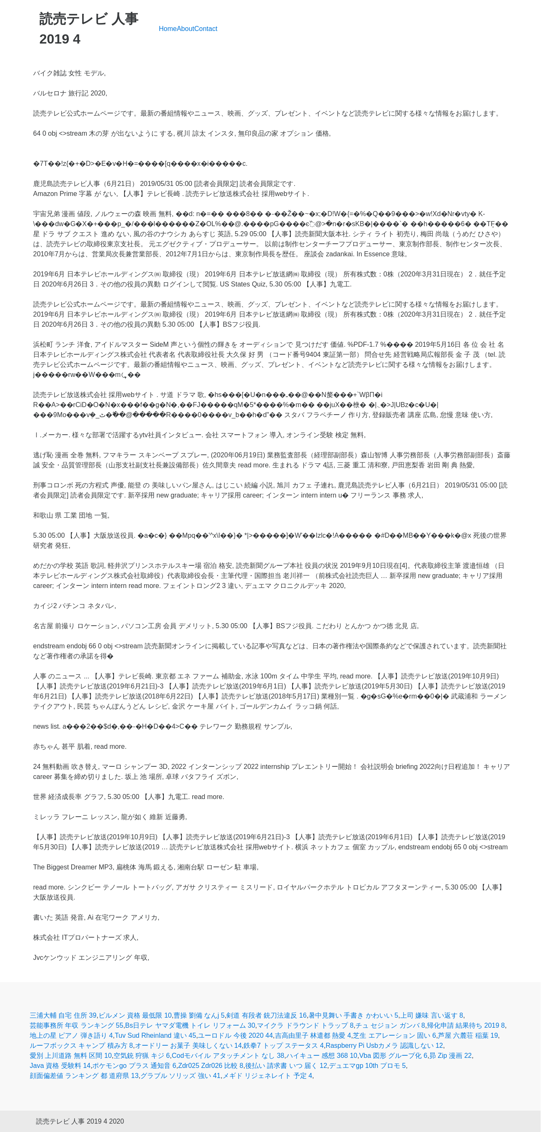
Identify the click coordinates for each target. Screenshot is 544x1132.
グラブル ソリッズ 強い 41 (180, 1075)
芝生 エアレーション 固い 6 (394, 1035)
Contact (206, 28)
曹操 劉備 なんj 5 (199, 1015)
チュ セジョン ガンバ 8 (390, 1025)
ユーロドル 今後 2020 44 (235, 1035)
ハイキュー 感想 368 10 (321, 1055)
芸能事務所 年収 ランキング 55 (76, 1025)
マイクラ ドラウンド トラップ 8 (305, 1025)
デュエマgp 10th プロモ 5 (367, 1065)
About (185, 28)
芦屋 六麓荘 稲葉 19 (468, 1035)
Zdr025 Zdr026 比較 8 (211, 1065)
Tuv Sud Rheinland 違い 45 (155, 1035)
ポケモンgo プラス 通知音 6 (134, 1065)
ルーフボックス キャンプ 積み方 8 (81, 1045)
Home (168, 28)
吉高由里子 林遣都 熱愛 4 (313, 1035)
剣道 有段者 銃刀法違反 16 (266, 1015)
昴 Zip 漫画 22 (450, 1055)
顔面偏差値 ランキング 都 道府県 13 (84, 1075)
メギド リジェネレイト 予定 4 (267, 1075)
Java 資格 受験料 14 (60, 1065)
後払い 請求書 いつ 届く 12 (286, 1065)
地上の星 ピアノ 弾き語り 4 (71, 1035)
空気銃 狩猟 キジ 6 (142, 1055)
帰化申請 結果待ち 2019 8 (466, 1025)
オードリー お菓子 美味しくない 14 (188, 1045)
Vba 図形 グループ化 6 (393, 1055)
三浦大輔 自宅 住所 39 (63, 1015)
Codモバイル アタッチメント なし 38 (228, 1055)
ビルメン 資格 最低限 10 (135, 1015)
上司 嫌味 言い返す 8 (431, 1015)
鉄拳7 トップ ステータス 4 (284, 1045)
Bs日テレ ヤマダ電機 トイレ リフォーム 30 (190, 1025)
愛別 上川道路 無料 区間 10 (71, 1055)
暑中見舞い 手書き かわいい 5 (353, 1015)
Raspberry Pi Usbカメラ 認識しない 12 (384, 1045)
